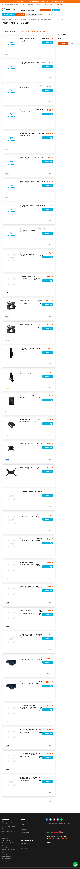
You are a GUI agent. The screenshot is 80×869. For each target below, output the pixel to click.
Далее (52, 802)
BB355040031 (41, 38)
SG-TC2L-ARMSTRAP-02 (42, 708)
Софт (28, 4)
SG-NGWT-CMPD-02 (40, 254)
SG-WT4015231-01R (38, 278)
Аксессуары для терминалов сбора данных (43, 19)
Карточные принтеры (8, 831)
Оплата (24, 4)
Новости (33, 4)
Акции (23, 827)
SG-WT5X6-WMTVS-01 (39, 587)
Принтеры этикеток (8, 829)
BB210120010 (38, 86)
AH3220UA (38, 443)
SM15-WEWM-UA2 (39, 326)
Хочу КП (55, 10)
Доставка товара (26, 843)
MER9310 (39, 491)
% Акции (49, 4)
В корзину (47, 42)
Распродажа (20, 14)
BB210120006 (38, 157)
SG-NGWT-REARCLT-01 (39, 635)
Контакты (38, 4)
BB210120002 (39, 62)
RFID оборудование (8, 842)
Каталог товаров (14, 19)
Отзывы (44, 4)
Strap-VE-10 (38, 348)
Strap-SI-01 (39, 372)
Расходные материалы (8, 849)
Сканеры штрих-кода (8, 826)
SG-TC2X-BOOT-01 (38, 420)
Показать (63, 43)
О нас (22, 824)
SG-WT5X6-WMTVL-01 (39, 564)
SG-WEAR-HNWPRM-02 (41, 779)
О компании (5, 4)
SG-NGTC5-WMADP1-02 (39, 658)
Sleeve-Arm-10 (38, 396)
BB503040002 (39, 205)
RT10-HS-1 (38, 468)
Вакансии (12, 4)
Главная (4, 19)
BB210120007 (38, 110)
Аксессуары (24, 19)
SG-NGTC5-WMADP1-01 (39, 682)
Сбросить (73, 43)
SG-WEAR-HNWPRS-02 (41, 756)
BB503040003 (40, 229)
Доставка (18, 4)
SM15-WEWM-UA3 (40, 302)
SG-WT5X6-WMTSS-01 (39, 539)
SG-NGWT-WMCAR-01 (41, 613)
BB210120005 (39, 133)
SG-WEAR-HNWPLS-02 (41, 732)
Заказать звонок (45, 10)
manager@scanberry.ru (27, 10)
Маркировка (57, 4)
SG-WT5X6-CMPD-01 (39, 516)
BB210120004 (39, 181)
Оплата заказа (25, 846)
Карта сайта (24, 848)
